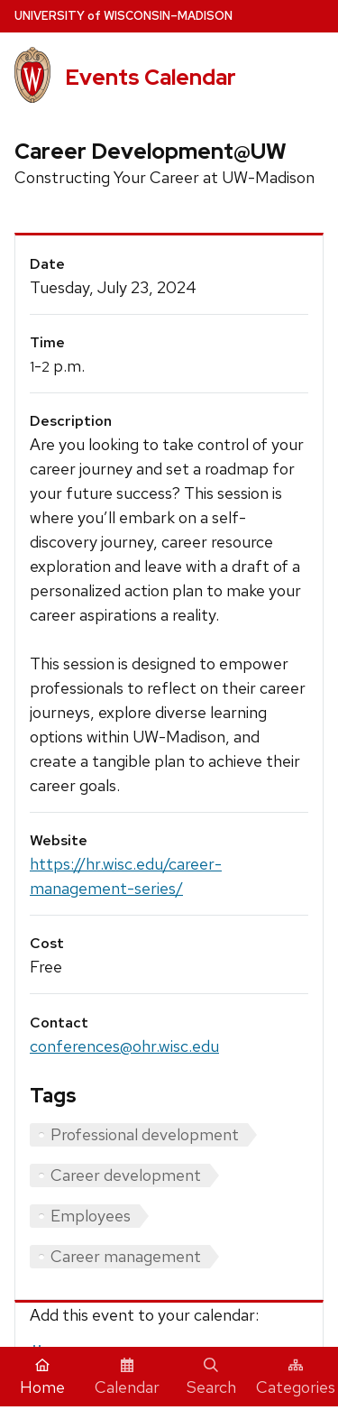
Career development (125, 1175)
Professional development (144, 1134)
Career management (125, 1256)
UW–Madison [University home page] (123, 15)
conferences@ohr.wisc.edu (124, 1046)
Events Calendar (150, 77)
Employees (90, 1215)
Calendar (127, 1377)
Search (211, 1377)
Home (42, 1377)
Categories (295, 1377)
